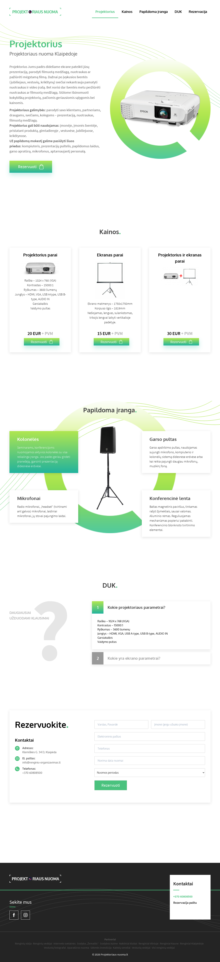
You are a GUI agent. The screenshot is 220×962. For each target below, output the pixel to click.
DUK (178, 11)
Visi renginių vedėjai (163, 947)
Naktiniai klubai (128, 943)
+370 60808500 (32, 772)
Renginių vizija (23, 943)
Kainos (127, 11)
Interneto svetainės (64, 943)
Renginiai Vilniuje (148, 943)
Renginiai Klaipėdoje (192, 943)
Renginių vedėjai (42, 943)
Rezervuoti (30, 166)
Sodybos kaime (109, 943)
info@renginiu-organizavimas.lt (41, 762)
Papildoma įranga (153, 11)
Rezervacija (198, 11)
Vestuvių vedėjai (141, 947)
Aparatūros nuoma (78, 947)
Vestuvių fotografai (55, 947)
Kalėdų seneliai (121, 947)
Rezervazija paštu (185, 903)
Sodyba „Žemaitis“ (88, 943)
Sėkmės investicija (101, 947)
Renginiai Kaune (169, 943)
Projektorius (105, 11)
